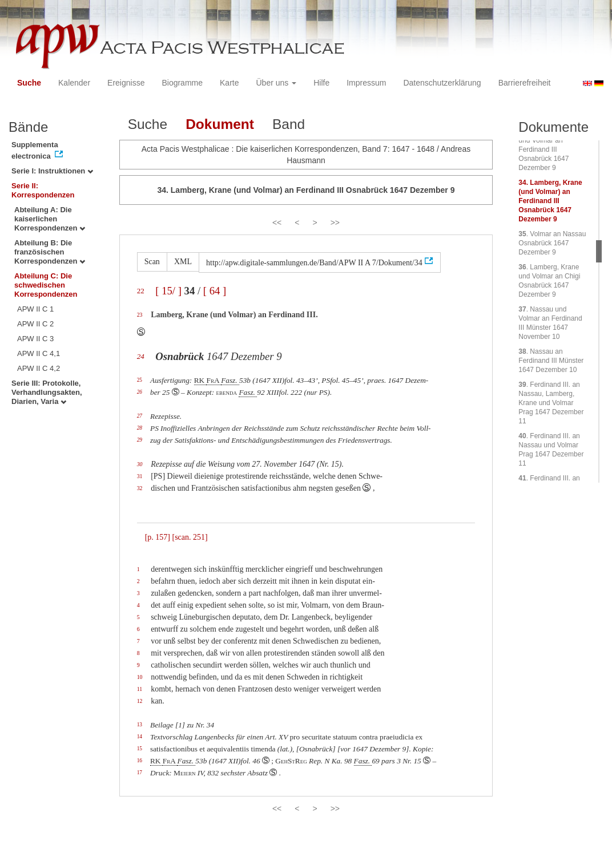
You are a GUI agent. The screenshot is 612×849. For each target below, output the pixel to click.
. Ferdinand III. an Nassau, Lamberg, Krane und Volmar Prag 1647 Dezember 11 (550, 403)
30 (140, 464)
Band (288, 124)
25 (139, 380)
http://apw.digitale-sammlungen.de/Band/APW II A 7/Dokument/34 (314, 262)
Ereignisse (125, 82)
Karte (229, 82)
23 (140, 315)
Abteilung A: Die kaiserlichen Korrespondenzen (49, 218)
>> (335, 222)
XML (183, 261)
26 (139, 392)
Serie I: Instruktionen (52, 171)
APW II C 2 (35, 324)
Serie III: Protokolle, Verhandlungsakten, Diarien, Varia (46, 392)
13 (139, 724)
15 (139, 748)
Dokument (220, 124)
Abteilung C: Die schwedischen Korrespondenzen (46, 285)
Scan (152, 261)
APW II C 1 (35, 309)
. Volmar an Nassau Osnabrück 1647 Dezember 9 (552, 243)
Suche (29, 82)
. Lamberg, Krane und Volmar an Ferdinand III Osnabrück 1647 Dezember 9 (548, 149)
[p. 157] (157, 537)
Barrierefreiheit (524, 82)
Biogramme (182, 82)
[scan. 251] (189, 537)
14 (139, 736)
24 (140, 356)
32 (140, 488)
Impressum (366, 82)
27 (139, 416)
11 (139, 689)
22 (140, 290)
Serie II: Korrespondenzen (43, 190)
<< (276, 222)
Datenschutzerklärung (442, 82)
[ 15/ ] (168, 291)
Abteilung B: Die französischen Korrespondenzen (49, 251)
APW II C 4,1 (38, 353)
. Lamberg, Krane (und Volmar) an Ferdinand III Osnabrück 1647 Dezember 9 (550, 201)
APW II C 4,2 (38, 368)
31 (140, 476)
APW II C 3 (35, 338)
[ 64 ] (214, 291)
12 (140, 701)
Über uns (276, 82)
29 (139, 440)
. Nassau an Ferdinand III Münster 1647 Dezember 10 (550, 360)
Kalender (74, 82)
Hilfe (321, 82)
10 (140, 677)
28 (139, 428)
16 (139, 760)
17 (139, 772)
